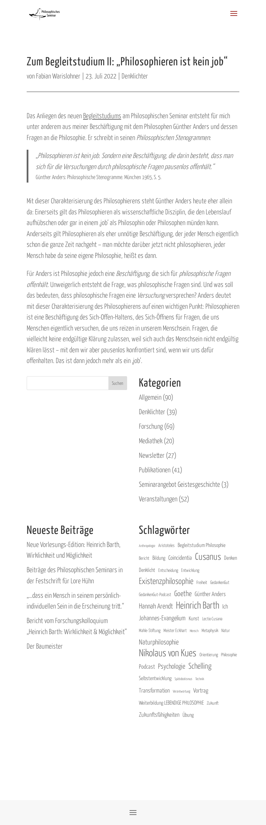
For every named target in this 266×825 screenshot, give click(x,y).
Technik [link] (199, 678)
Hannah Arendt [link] (156, 605)
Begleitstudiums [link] (102, 115)
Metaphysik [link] (210, 630)
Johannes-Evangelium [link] (162, 617)
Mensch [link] (194, 630)
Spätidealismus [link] (183, 678)
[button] (233, 18)
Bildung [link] (158, 557)
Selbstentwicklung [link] (155, 678)
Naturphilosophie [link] (159, 641)
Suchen (117, 383)
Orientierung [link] (209, 654)
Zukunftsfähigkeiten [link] (159, 714)
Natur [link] (225, 630)
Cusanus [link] (208, 556)
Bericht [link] (144, 558)
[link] (44, 12)
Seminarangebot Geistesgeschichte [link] (179, 484)
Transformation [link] (154, 690)
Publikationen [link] (154, 469)
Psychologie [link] (171, 665)
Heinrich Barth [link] (197, 605)
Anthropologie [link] (147, 545)
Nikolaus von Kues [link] (167, 652)
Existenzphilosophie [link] (166, 580)
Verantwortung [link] (181, 691)
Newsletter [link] (152, 455)
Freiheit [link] (201, 582)
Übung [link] (188, 714)
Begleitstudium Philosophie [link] (201, 544)
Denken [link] (230, 557)
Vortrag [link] (200, 690)
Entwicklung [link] (190, 570)
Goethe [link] (183, 593)
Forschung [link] (151, 425)
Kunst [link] (194, 618)
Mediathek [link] (150, 440)
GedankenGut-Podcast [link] (155, 594)
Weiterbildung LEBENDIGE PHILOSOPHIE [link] (171, 702)
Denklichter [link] (135, 75)
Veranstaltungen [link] (158, 498)
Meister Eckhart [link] (175, 630)
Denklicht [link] (147, 569)
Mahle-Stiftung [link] (149, 630)
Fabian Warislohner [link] (58, 75)
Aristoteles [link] (166, 545)
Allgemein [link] (150, 396)
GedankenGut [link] (219, 582)
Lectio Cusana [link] (212, 618)
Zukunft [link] (213, 703)
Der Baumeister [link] (45, 645)
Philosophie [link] (229, 654)
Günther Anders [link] (210, 593)
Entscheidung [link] (168, 570)
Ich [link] (225, 606)
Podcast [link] (147, 666)
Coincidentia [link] (180, 557)
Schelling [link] (200, 665)
